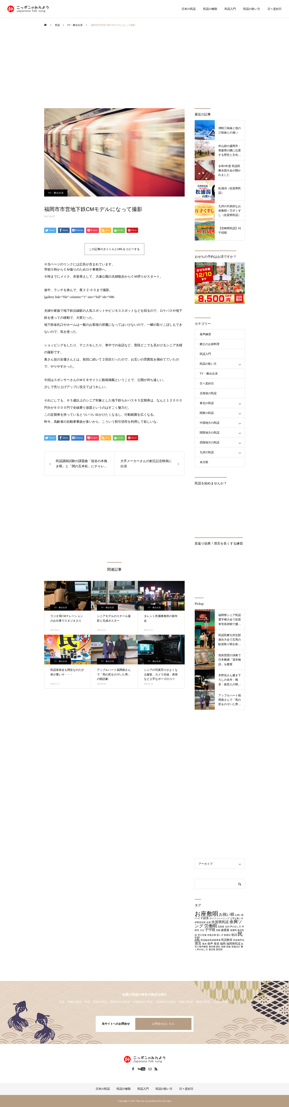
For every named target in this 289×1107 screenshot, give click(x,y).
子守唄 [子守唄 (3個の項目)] (210, 930)
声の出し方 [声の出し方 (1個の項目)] (235, 927)
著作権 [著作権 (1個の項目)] (212, 947)
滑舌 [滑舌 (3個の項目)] (198, 943)
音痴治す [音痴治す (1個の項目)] (235, 947)
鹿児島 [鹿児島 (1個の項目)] (212, 949)
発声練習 (205, 334)
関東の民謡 (207, 412)
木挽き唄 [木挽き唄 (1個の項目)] (211, 935)
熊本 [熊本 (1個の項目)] (204, 944)
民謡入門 (230, 8)
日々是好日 (275, 8)
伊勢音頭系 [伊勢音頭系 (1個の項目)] (200, 922)
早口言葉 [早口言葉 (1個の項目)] (202, 935)
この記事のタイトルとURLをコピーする (114, 249)
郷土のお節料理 (209, 344)
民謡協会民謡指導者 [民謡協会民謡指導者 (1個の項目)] (211, 940)
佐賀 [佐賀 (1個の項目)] (209, 922)
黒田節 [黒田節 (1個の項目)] (219, 949)
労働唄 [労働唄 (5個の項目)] (210, 926)
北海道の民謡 (208, 393)
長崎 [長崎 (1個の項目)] (223, 947)
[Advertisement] (144, 70)
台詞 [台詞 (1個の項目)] (227, 927)
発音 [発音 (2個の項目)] (216, 943)
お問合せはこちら (163, 1023)
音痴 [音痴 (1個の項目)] (228, 947)
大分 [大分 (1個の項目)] (202, 930)
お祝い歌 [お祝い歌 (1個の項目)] (239, 915)
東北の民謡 (207, 403)
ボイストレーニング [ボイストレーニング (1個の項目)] (219, 918)
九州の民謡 (207, 452)
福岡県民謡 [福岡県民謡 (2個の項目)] (233, 943)
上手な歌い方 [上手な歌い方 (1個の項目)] (236, 918)
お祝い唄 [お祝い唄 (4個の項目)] (226, 914)
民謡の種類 (210, 8)
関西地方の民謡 (209, 432)
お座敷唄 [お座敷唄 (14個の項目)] (206, 913)
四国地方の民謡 (209, 442)
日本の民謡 (189, 8)
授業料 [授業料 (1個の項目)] (233, 930)
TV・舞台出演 (55, 192)
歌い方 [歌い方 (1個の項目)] (220, 935)
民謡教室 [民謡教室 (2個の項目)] (226, 939)
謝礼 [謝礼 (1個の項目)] (218, 947)
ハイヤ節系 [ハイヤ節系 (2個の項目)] (202, 918)
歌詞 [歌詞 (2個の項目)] (234, 934)
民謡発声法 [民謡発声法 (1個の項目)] (238, 940)
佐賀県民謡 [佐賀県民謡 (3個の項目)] (220, 922)
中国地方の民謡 (209, 422)
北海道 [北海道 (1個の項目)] (221, 927)
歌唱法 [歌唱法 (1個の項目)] (227, 935)
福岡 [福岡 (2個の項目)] (223, 943)
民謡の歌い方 (251, 8)
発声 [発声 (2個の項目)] (210, 943)
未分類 (204, 462)
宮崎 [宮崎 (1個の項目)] (218, 930)
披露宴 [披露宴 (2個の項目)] (225, 930)
